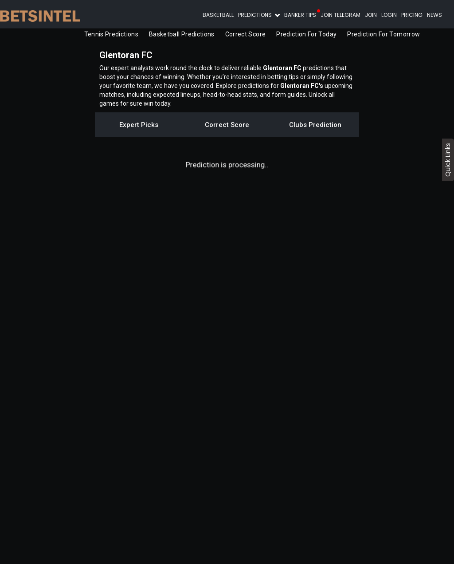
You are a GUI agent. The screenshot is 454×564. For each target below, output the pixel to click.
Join (371, 15)
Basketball (218, 15)
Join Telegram (340, 15)
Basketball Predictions (182, 34)
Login (389, 15)
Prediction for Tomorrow (383, 34)
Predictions (255, 15)
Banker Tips (300, 15)
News (434, 15)
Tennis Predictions (111, 34)
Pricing (412, 15)
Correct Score (245, 34)
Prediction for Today (306, 34)
